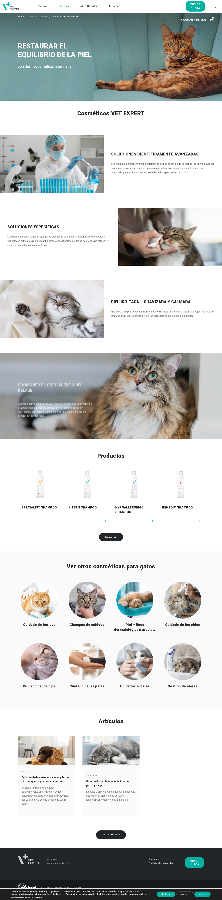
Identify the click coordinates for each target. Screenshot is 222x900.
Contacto (154, 859)
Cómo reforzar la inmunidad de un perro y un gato (107, 783)
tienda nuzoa (195, 6)
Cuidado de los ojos (39, 701)
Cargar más (111, 537)
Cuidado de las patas (87, 701)
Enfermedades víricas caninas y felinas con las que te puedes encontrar (46, 779)
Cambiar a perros (197, 19)
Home (21, 16)
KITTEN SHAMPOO (82, 507)
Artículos (114, 6)
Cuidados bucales (135, 701)
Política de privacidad (161, 863)
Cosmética (42, 16)
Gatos (30, 16)
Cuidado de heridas (39, 639)
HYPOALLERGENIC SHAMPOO (129, 510)
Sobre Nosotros (89, 6)
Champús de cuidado (87, 639)
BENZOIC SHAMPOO (177, 507)
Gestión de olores (182, 701)
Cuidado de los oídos (182, 639)
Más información (111, 834)
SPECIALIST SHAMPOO (39, 507)
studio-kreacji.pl (196, 896)
